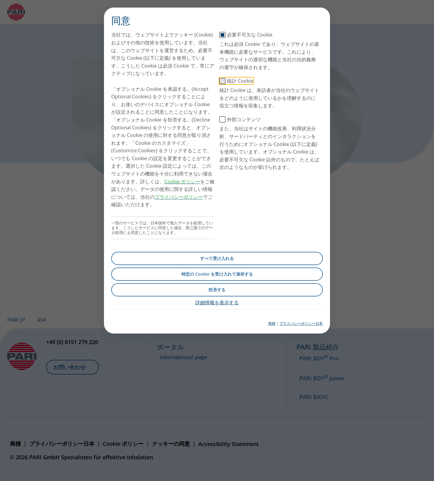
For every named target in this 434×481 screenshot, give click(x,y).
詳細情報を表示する (217, 302)
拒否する (217, 290)
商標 (271, 323)
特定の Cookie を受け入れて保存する (217, 274)
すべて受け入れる (217, 258)
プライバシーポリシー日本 (301, 323)
